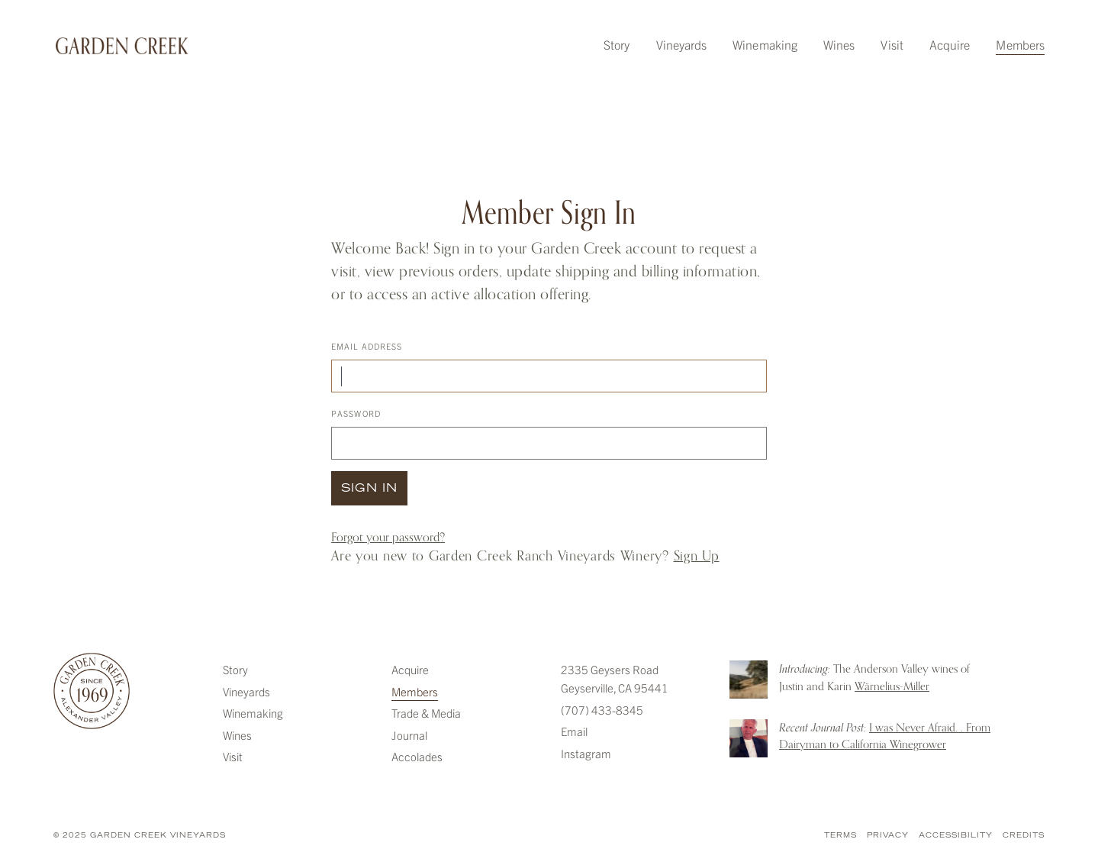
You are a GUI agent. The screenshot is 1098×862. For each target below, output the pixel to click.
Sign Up (697, 555)
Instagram (586, 753)
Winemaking (765, 44)
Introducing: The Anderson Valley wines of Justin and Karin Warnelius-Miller (748, 679)
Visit (892, 44)
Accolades (417, 756)
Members (1020, 44)
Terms (840, 835)
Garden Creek (122, 45)
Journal (409, 735)
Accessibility (956, 835)
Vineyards (681, 44)
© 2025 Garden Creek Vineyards (139, 835)
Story (616, 44)
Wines (839, 44)
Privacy (888, 835)
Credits (1024, 835)
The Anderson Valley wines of (874, 677)
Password (356, 413)
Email (574, 731)
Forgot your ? (388, 537)
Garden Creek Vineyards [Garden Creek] (91, 691)
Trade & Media (426, 712)
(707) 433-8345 (602, 709)
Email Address (366, 346)
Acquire (950, 44)
